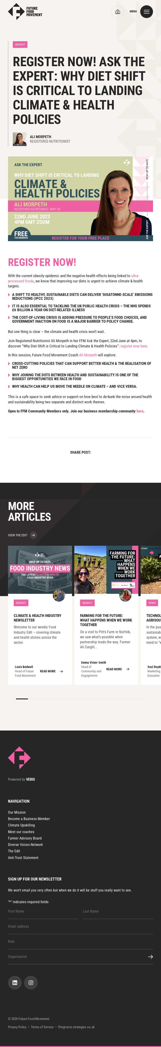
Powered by (21, 779)
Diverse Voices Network (25, 845)
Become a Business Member (29, 819)
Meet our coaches (21, 832)
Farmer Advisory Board (25, 838)
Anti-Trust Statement (23, 858)
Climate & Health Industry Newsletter (40, 615)
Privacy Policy (17, 1027)
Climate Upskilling (21, 825)
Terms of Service (42, 1027)
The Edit (14, 851)
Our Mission (17, 812)
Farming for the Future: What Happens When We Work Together (106, 615)
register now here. (134, 346)
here (140, 411)
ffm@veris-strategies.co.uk (76, 1027)
